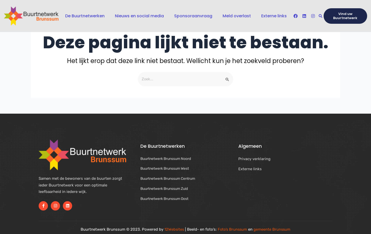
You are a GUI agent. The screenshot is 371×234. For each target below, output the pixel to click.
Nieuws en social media (139, 15)
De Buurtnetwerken (85, 15)
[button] (320, 16)
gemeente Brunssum (273, 229)
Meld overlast (237, 15)
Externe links (274, 15)
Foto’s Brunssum (232, 229)
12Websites (173, 229)
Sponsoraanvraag (193, 15)
